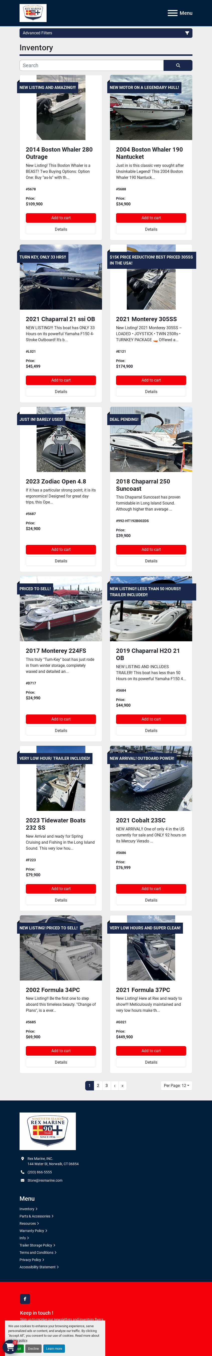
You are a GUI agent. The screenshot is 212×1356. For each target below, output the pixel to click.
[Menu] (173, 13)
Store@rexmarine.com (45, 1180)
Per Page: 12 (175, 1085)
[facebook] (25, 1299)
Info (23, 1238)
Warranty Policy (32, 1231)
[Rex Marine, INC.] (48, 1131)
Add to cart (61, 217)
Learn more (54, 1348)
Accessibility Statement (38, 1267)
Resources (28, 1223)
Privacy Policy (30, 1260)
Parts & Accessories (35, 1216)
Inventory (27, 1209)
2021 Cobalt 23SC (141, 820)
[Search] (92, 65)
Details (61, 229)
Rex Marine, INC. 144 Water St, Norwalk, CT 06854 (53, 1161)
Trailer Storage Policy (36, 1245)
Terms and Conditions (36, 1253)
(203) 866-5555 (40, 1172)
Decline (33, 1348)
